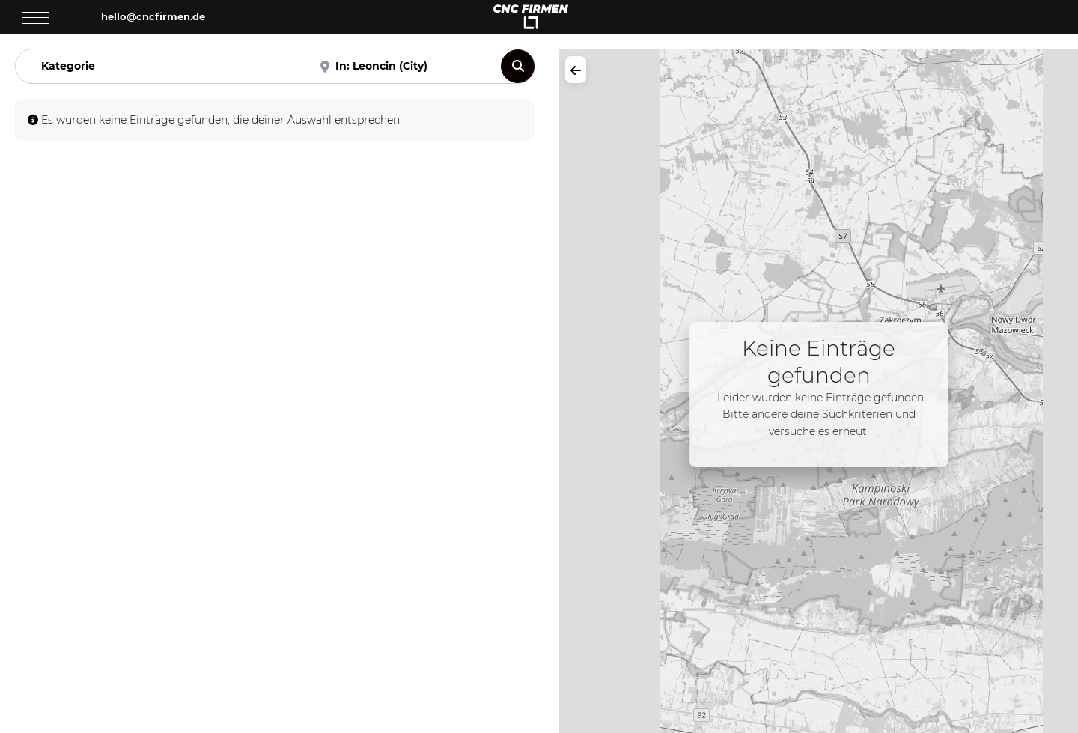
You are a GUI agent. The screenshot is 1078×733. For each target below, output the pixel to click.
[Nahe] (402, 66)
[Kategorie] (163, 66)
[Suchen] (518, 66)
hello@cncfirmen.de (153, 16)
